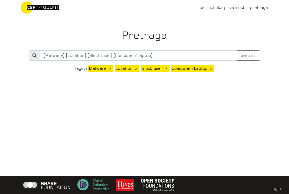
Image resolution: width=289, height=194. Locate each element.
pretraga (259, 7)
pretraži (248, 55)
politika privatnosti (227, 7)
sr (202, 7)
